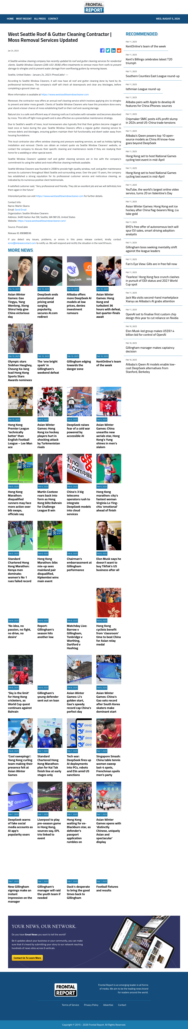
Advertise (108, 1005)
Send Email (21, 209)
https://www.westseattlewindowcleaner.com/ (42, 220)
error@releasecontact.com (22, 243)
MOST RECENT (24, 18)
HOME (10, 18)
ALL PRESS (40, 18)
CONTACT (53, 18)
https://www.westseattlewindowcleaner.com (65, 94)
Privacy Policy (91, 1005)
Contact (122, 1005)
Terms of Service (70, 1005)
